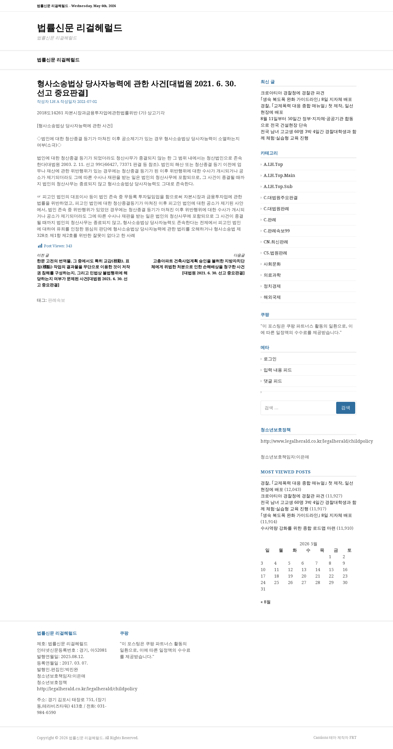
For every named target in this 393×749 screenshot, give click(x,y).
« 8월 (266, 601)
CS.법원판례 (275, 252)
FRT (352, 737)
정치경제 (272, 286)
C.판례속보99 (277, 230)
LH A (54, 101)
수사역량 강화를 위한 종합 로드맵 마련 (298, 528)
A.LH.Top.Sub (278, 186)
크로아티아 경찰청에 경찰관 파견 (292, 92)
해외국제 (272, 297)
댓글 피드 (273, 380)
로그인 (270, 358)
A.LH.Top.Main (279, 175)
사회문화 (272, 263)
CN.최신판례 (276, 241)
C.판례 (270, 219)
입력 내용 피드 (278, 369)
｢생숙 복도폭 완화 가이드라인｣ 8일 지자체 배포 (306, 99)
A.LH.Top (273, 164)
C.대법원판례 (276, 208)
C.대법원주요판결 (281, 197)
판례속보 (56, 300)
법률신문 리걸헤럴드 (79, 27)
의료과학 (272, 275)
